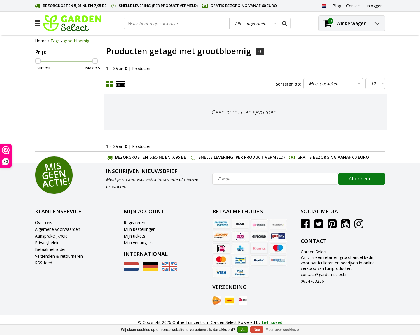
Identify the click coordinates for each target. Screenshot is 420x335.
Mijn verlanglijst (138, 242)
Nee (256, 330)
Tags (55, 40)
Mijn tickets (134, 236)
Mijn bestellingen (139, 229)
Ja (242, 330)
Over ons (43, 222)
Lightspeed (272, 322)
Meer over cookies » (282, 330)
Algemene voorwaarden (57, 229)
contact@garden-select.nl (325, 274)
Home (41, 40)
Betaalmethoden (51, 249)
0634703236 (312, 281)
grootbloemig (76, 40)
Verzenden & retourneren (59, 256)
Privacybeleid (47, 242)
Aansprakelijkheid (51, 236)
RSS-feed (43, 263)
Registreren (134, 222)
